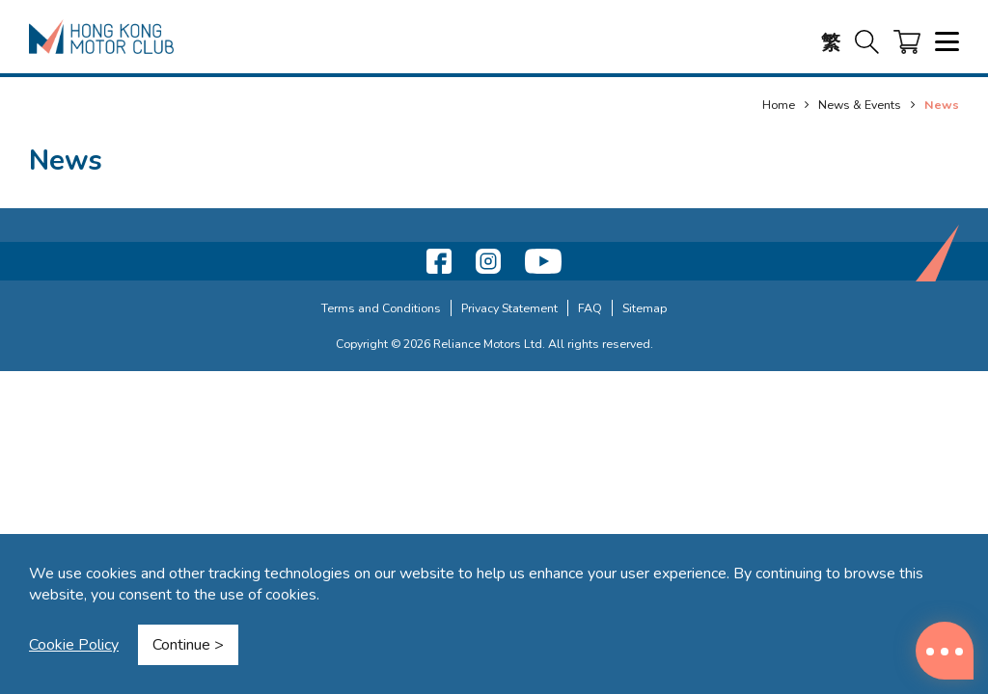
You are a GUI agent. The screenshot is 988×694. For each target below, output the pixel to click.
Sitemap (644, 308)
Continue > (188, 644)
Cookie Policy (74, 644)
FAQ (590, 308)
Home (778, 104)
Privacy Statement (509, 308)
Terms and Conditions (381, 308)
